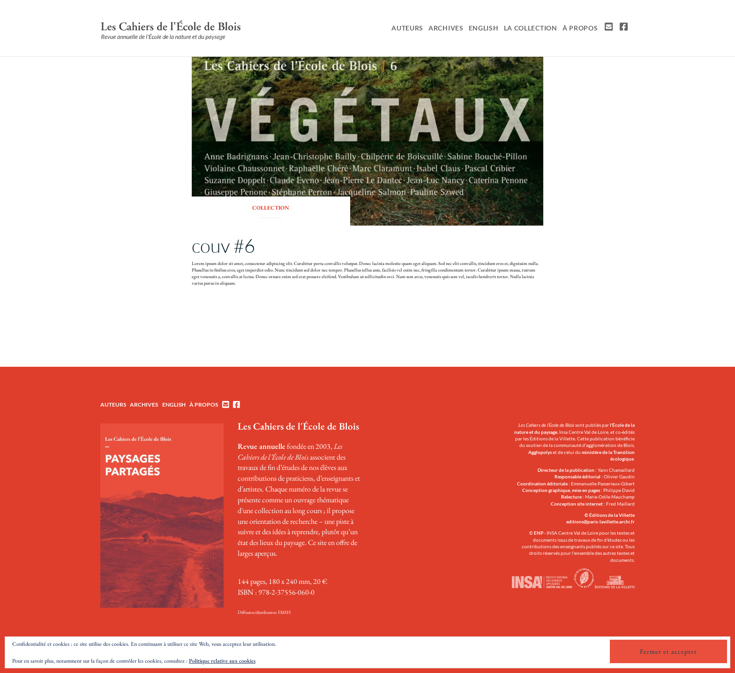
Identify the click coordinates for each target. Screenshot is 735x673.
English (484, 28)
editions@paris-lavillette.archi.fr (600, 521)
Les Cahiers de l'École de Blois (298, 426)
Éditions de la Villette (612, 515)
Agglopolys (540, 452)
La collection (530, 28)
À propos (580, 28)
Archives (446, 28)
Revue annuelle (261, 446)
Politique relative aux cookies (222, 661)
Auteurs (407, 28)
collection (270, 208)
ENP (538, 533)
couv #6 (223, 245)
